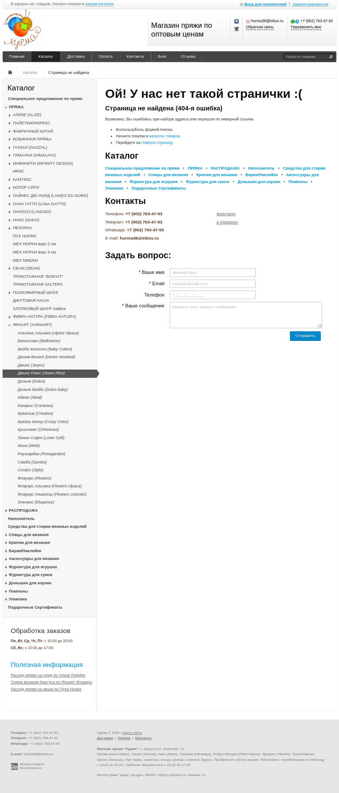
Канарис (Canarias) (35, 405)
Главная (16, 56)
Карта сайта (132, 733)
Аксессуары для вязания (34, 558)
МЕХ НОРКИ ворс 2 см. (35, 244)
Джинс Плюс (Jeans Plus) (41, 373)
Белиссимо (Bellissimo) (39, 341)
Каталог (46, 56)
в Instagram (227, 222)
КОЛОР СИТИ (26, 187)
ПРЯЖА (16, 107)
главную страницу (157, 142)
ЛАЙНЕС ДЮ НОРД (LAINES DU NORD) (50, 195)
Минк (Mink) (29, 445)
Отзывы (188, 56)
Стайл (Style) (30, 470)
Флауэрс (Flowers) (35, 478)
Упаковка (18, 599)
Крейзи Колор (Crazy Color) (43, 422)
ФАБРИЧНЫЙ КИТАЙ (33, 131)
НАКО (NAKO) (26, 220)
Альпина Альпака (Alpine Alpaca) (48, 333)
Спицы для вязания (29, 535)
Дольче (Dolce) (31, 381)
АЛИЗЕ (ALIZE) (27, 115)
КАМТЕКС (22, 179)
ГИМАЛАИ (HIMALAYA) (34, 155)
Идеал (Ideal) (30, 397)
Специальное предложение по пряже (45, 99)
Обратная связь (260, 27)
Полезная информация (47, 664)
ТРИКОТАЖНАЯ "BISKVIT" (38, 276)
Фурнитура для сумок (30, 575)
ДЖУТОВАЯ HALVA (31, 300)
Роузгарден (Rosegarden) (42, 454)
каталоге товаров (164, 136)
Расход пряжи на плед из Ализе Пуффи (48, 675)
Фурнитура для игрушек (33, 567)
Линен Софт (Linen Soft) (41, 438)
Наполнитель (21, 518)
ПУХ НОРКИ (24, 236)
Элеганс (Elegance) (36, 502)
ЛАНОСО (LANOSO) (32, 212)
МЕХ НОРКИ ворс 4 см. (35, 252)
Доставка (76, 56)
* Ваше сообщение (143, 305)
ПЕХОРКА (22, 228)
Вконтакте (226, 214)
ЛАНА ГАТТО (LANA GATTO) (39, 204)
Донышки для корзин (30, 583)
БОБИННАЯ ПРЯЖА (32, 139)
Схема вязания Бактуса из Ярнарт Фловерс (51, 682)
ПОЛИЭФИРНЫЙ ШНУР (36, 292)
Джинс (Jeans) (31, 365)
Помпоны (18, 591)
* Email (156, 283)
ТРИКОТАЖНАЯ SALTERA (38, 284)
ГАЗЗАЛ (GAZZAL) (30, 147)
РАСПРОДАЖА (23, 510)
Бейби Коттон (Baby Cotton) (45, 349)
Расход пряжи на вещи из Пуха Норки (46, 689)
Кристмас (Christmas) (38, 429)
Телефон (154, 294)
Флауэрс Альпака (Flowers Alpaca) (50, 486)
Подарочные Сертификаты (35, 607)
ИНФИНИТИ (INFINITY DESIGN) (43, 163)
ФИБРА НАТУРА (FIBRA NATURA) (44, 316)
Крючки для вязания (29, 542)
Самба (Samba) (32, 462)
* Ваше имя (151, 272)
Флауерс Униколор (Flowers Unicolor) (52, 494)
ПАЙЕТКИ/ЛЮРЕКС (31, 123)
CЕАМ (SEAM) (26, 268)
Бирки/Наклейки (25, 551)
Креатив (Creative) (35, 413)
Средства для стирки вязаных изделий (47, 526)
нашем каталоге (100, 4)
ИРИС (18, 171)
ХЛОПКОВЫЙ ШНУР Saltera (39, 309)
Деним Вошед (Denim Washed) (46, 357)
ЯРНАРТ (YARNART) (32, 325)
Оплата (105, 56)
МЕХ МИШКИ (25, 260)
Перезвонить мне (306, 27)
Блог (162, 56)
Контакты (135, 56)
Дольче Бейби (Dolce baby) (43, 389)
